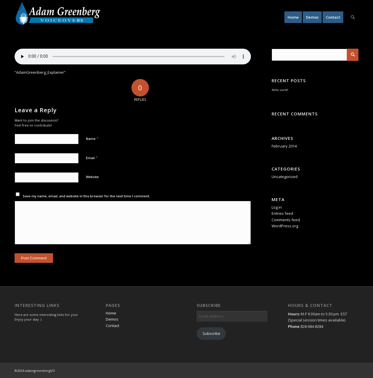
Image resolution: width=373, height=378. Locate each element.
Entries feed (282, 213)
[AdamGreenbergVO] (58, 17)
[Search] (352, 17)
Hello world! (280, 90)
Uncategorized (285, 176)
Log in (277, 207)
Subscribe (211, 333)
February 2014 (284, 146)
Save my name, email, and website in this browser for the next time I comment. (86, 196)
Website (92, 177)
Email (92, 157)
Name (92, 138)
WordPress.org (285, 225)
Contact (112, 325)
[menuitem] (293, 17)
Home (111, 313)
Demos (112, 319)
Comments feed (286, 219)
